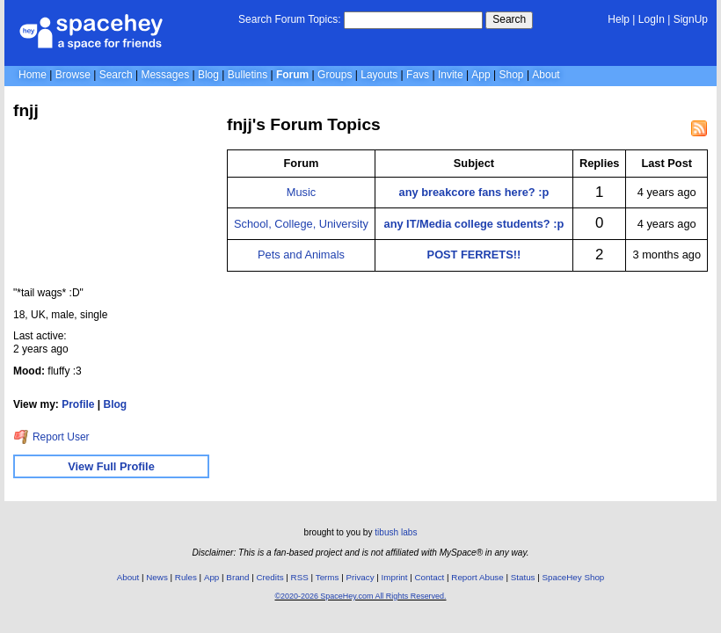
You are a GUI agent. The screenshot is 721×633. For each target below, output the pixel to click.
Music (301, 192)
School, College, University (301, 223)
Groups (334, 75)
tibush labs (396, 532)
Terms (327, 577)
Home (32, 75)
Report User (51, 437)
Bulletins (247, 75)
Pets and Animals (301, 254)
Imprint (395, 577)
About (545, 75)
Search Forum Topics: (289, 19)
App (480, 75)
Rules (186, 577)
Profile (78, 404)
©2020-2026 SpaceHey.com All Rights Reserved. (360, 596)
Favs (417, 75)
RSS (300, 577)
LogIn (651, 19)
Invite (450, 75)
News (157, 577)
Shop (511, 75)
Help (619, 19)
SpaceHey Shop (574, 577)
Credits (270, 577)
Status (523, 577)
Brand (237, 577)
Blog (208, 75)
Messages (165, 75)
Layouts (378, 75)
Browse (73, 75)
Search (509, 19)
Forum (292, 75)
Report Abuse (477, 577)
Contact (430, 577)
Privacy (360, 577)
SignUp (691, 19)
